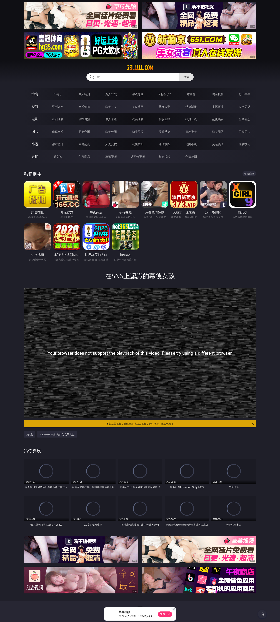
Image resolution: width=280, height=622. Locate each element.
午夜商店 (84, 157)
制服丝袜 (164, 119)
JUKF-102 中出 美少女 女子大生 (57, 434)
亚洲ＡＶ (57, 107)
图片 (35, 131)
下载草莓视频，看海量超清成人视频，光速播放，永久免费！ (180, 424)
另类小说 (191, 144)
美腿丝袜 (164, 132)
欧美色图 (111, 132)
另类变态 (244, 119)
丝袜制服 (191, 107)
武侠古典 (137, 144)
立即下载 (165, 614)
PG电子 (57, 94)
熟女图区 (218, 132)
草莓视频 (111, 157)
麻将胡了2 (164, 94)
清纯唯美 (191, 132)
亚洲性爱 (57, 119)
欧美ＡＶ (111, 107)
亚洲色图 (84, 132)
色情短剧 (191, 157)
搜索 (186, 77)
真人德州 (84, 94)
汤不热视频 (138, 157)
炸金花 (191, 94)
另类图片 (244, 132)
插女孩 (57, 157)
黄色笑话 (218, 144)
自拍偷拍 (84, 107)
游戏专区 (137, 94)
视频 (35, 106)
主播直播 (218, 107)
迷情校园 (164, 144)
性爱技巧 (244, 144)
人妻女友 (111, 144)
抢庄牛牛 (244, 94)
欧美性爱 (137, 119)
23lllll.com (140, 67)
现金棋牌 (218, 94)
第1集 (29, 434)
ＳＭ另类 (244, 107)
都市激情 (57, 144)
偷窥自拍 (57, 132)
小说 (35, 144)
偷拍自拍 (84, 119)
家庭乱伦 (84, 144)
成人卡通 (111, 119)
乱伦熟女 (218, 119)
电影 (35, 119)
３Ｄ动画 (137, 107)
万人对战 (111, 94)
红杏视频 (164, 157)
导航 (35, 156)
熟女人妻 (164, 107)
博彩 (35, 94)
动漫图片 (137, 132)
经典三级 (191, 119)
